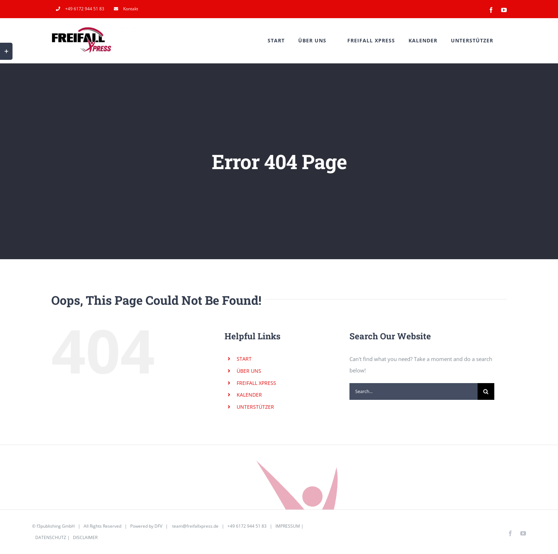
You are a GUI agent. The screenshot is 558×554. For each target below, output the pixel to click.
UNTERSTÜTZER (255, 406)
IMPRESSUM (287, 526)
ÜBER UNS (249, 370)
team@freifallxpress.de (195, 526)
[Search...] (413, 391)
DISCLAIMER (85, 537)
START (244, 358)
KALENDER (249, 394)
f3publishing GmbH (56, 526)
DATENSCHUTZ (50, 537)
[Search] (486, 391)
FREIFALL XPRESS (256, 383)
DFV (158, 526)
